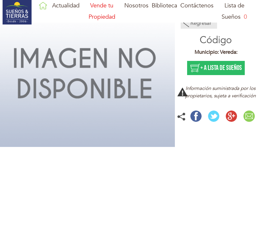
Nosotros (136, 6)
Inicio (43, 5)
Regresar (201, 23)
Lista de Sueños (234, 11)
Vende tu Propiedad (102, 11)
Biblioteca (164, 6)
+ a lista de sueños (221, 68)
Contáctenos (197, 6)
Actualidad (66, 6)
